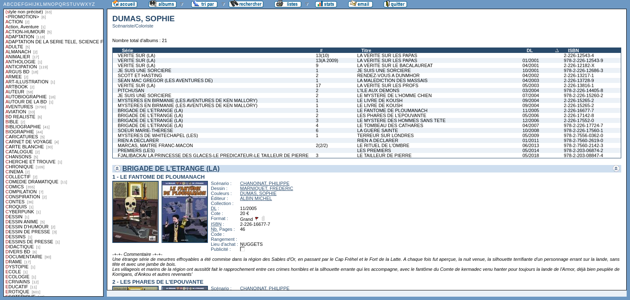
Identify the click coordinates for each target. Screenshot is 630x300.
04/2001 (530, 65)
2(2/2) (322, 145)
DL (529, 50)
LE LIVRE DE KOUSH (379, 100)
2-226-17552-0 (579, 120)
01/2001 (530, 60)
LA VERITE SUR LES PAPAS (387, 55)
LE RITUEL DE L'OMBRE (383, 145)
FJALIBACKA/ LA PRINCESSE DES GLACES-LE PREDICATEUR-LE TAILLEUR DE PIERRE (213, 155)
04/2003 (530, 80)
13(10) (322, 55)
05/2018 (530, 155)
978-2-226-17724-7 (583, 125)
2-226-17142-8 (579, 115)
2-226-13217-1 (579, 75)
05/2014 (530, 150)
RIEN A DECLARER (138, 140)
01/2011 (530, 140)
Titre (366, 50)
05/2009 (530, 135)
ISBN (573, 50)
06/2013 (530, 145)
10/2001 (530, 70)
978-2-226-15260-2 (583, 95)
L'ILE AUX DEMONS (378, 90)
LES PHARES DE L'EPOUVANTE (391, 115)
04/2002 (530, 75)
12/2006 (530, 120)
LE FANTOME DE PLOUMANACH (392, 110)
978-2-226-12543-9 (583, 60)
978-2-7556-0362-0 (583, 135)
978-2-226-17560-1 (583, 130)
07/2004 (530, 95)
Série (127, 50)
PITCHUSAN (131, 90)
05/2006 (530, 115)
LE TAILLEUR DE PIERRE (384, 155)
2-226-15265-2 (579, 100)
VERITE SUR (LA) (136, 55)
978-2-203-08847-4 (583, 155)
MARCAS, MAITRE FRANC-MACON (155, 145)
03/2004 (530, 90)
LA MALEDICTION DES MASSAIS (392, 80)
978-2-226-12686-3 (583, 70)
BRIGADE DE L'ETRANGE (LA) (150, 110)
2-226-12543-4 (579, 55)
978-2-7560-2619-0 (583, 140)
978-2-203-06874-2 (583, 150)
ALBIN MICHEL (256, 198)
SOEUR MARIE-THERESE (145, 130)
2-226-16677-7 (579, 110)
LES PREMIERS (374, 150)
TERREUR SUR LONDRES (385, 135)
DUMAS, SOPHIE (258, 193)
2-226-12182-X (579, 65)
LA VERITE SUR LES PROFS (387, 85)
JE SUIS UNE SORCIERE (144, 70)
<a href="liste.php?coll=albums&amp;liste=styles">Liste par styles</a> (53, 148)
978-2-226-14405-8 (583, 90)
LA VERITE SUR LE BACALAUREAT (395, 65)
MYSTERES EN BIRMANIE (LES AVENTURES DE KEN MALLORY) (188, 100)
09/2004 (530, 100)
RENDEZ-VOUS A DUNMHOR (388, 75)
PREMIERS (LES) (136, 150)
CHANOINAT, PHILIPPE (264, 183)
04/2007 (530, 125)
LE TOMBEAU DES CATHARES (390, 125)
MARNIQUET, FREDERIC (266, 188)
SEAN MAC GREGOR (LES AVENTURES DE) (165, 80)
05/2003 (530, 85)
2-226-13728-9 (579, 80)
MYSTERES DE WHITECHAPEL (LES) (158, 135)
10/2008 (530, 130)
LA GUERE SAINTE (377, 130)
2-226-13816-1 (579, 85)
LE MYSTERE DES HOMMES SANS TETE (401, 120)
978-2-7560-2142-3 (583, 145)
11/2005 (530, 110)
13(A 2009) (327, 60)
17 (318, 85)
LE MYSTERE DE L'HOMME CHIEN (394, 95)
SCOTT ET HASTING (140, 75)
